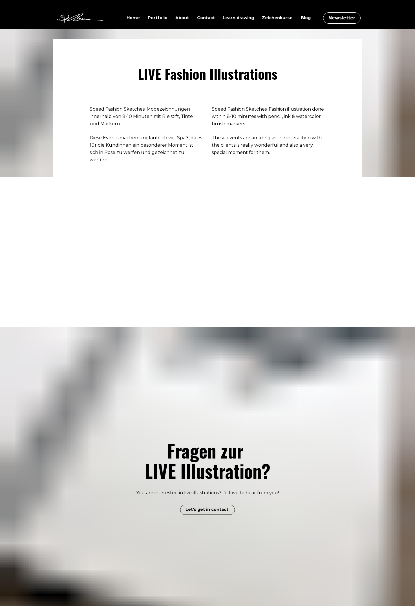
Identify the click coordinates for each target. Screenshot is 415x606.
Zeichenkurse (277, 17)
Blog (306, 17)
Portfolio (157, 17)
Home (133, 17)
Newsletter (341, 18)
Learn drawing (238, 17)
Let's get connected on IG (207, 586)
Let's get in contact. (207, 470)
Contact (206, 17)
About (182, 17)
